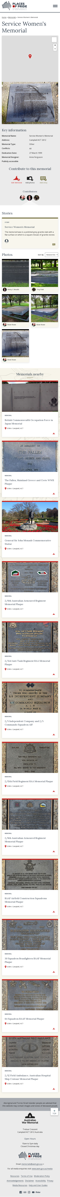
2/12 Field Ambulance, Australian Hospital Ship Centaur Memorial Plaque (28, 1077)
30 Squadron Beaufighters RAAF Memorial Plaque (28, 960)
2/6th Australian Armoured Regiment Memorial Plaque (25, 602)
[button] (55, 6)
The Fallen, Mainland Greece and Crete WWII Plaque (29, 482)
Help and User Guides (38, 1185)
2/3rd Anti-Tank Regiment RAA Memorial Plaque (27, 662)
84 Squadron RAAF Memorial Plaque (24, 1018)
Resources (14, 1176)
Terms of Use (27, 1176)
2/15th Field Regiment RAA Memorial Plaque (29, 781)
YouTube (33, 1192)
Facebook (21, 1192)
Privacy (50, 1180)
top (54, 1113)
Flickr (38, 1192)
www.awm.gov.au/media (42, 1168)
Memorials (12, 17)
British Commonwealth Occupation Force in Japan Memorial (29, 422)
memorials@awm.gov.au (32, 1164)
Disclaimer (29, 1180)
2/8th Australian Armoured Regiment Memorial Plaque (25, 840)
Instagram (29, 1192)
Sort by (41, 255)
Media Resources (20, 1185)
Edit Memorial (16, 183)
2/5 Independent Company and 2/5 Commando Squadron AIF (24, 723)
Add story (43, 183)
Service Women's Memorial (20, 227)
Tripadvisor (25, 1192)
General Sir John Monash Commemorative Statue (28, 542)
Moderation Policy (42, 1176)
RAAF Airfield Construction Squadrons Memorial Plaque (26, 900)
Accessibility (40, 1180)
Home (4, 17)
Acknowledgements (15, 1180)
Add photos (30, 183)
